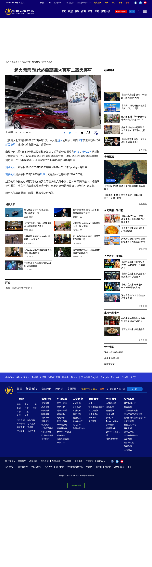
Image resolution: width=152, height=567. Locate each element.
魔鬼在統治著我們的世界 (135, 417)
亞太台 (74, 377)
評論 (19, 411)
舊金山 (65, 377)
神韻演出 (21, 431)
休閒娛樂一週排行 (113, 210)
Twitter (140, 2)
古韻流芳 (77, 410)
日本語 (124, 377)
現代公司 (87, 151)
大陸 (19, 415)
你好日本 (110, 407)
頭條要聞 (21, 420)
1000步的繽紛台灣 (113, 434)
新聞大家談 (62, 403)
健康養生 (93, 399)
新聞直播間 (121, 12)
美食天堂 (110, 414)
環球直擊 (45, 407)
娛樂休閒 (111, 399)
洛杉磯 (34, 377)
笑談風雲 (77, 407)
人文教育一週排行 (113, 256)
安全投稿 (67, 461)
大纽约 (18, 377)
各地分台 (57, 3)
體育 (35, 408)
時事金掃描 (62, 410)
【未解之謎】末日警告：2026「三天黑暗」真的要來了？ (133, 264)
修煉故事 (128, 446)
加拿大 (26, 377)
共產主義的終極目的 (133, 414)
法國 (58, 377)
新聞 (63, 11)
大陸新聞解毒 (63, 439)
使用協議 (56, 461)
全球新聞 (45, 403)
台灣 (27, 408)
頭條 (77, 11)
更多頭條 (143, 150)
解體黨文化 (109, 364)
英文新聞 (97, 3)
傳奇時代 (128, 407)
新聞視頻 (46, 399)
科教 (27, 415)
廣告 (106, 3)
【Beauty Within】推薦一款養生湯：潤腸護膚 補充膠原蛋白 (133, 219)
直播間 (71, 388)
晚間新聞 (36, 61)
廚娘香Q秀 (111, 428)
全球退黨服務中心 (75, 467)
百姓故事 (128, 439)
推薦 (83, 11)
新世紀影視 (119, 467)
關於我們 (22, 461)
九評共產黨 (129, 421)
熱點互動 (61, 407)
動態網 (99, 467)
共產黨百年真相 (131, 410)
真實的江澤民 (130, 425)
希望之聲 (60, 467)
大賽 (49, 3)
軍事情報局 (62, 425)
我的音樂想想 (112, 439)
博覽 (96, 11)
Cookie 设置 (76, 485)
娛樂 (35, 404)
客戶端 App (102, 461)
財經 (27, 411)
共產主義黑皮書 (111, 358)
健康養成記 (93, 414)
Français (104, 377)
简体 (72, 3)
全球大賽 (31, 431)
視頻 (70, 11)
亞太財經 (45, 439)
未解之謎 (77, 403)
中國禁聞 (45, 410)
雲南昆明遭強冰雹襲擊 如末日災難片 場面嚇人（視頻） (133, 130)
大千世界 (110, 425)
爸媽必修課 (78, 421)
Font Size (88, 132)
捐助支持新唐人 (89, 389)
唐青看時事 (62, 428)
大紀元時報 (36, 467)
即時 (90, 11)
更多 (130, 467)
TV (133, 12)
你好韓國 (110, 410)
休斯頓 (51, 377)
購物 (127, 3)
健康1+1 (92, 403)
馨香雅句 (77, 414)
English (94, 377)
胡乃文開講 (93, 410)
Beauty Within (112, 421)
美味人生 (110, 417)
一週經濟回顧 (47, 428)
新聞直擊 (45, 417)
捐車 (120, 3)
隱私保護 (45, 461)
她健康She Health (96, 407)
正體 (67, 3)
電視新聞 (26, 61)
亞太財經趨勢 (47, 435)
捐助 (113, 3)
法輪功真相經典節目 (113, 352)
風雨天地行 (129, 432)
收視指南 (33, 461)
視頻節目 (15, 61)
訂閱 (134, 389)
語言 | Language (83, 3)
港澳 (27, 404)
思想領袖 (61, 417)
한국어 (133, 377)
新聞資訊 (31, 388)
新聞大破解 (62, 421)
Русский (115, 377)
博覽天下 (21, 427)
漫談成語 (77, 417)
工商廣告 (128, 450)
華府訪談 (45, 425)
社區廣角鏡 (46, 432)
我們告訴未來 (130, 403)
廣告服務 (78, 461)
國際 (19, 404)
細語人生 (61, 442)
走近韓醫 (92, 421)
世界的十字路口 (64, 432)
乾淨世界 (49, 467)
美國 (19, 408)
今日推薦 (109, 156)
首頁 (7, 61)
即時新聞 (21, 424)
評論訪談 (105, 11)
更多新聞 (143, 249)
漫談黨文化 (129, 442)
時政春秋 (61, 414)
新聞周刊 (45, 421)
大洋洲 (43, 377)
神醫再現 (92, 417)
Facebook (135, 2)
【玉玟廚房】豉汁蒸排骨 (133, 329)
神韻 (42, 3)
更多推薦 (143, 203)
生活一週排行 (111, 312)
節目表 (59, 388)
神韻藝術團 (23, 467)
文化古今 (77, 425)
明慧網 (89, 467)
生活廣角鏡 (111, 403)
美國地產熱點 (79, 428)
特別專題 (109, 346)
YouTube (145, 2)
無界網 (108, 467)
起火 (59, 140)
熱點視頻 (31, 420)
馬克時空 (61, 435)
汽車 (80, 140)
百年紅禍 (128, 428)
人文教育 (78, 399)
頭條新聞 (109, 70)
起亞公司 (10, 144)
